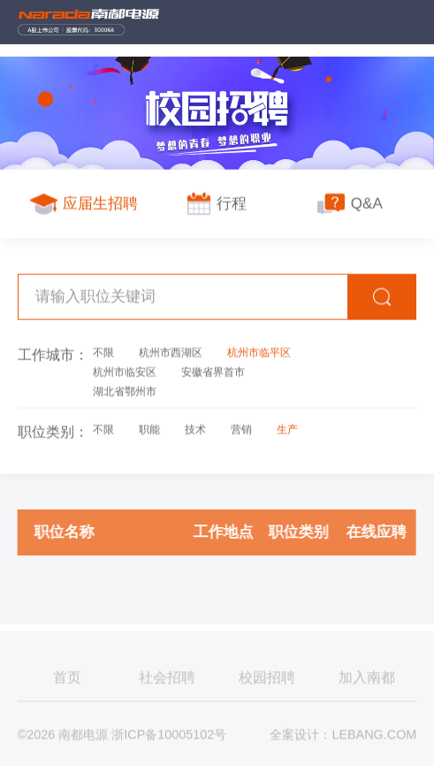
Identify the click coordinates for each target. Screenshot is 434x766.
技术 (195, 429)
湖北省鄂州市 (124, 391)
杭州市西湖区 (170, 352)
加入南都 (367, 678)
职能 (149, 429)
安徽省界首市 (213, 371)
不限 (103, 352)
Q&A (349, 203)
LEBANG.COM (373, 737)
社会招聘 (167, 678)
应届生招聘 (84, 203)
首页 (67, 678)
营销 (241, 429)
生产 (287, 429)
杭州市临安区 (124, 371)
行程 (217, 203)
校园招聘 (267, 678)
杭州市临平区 (259, 352)
